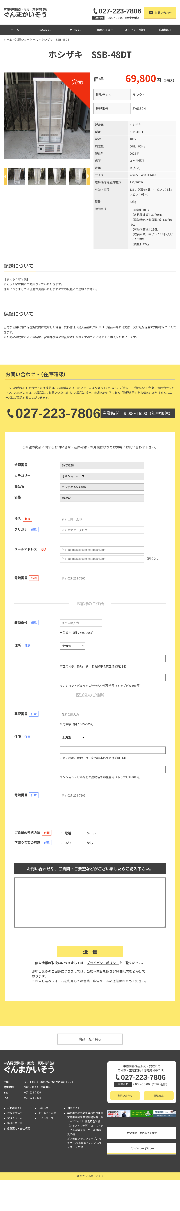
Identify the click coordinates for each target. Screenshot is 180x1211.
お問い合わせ (160, 12)
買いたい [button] (45, 30)
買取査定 (159, 1095)
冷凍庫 (79, 1142)
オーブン (93, 1138)
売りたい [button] (75, 30)
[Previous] (5, 176)
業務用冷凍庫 (95, 1113)
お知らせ (43, 1107)
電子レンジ (89, 1142)
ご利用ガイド (14, 1107)
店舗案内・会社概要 (18, 1128)
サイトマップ (45, 1118)
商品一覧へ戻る (90, 1039)
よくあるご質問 (135, 30)
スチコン (83, 1138)
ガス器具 (72, 1138)
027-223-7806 (116, 11)
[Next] (88, 176)
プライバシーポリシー (103, 962)
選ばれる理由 (104, 30)
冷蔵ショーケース (85, 1130)
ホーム (15, 30)
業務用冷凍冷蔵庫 (77, 1113)
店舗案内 (165, 30)
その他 (79, 1147)
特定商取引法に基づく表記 (142, 1133)
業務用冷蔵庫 (74, 1117)
